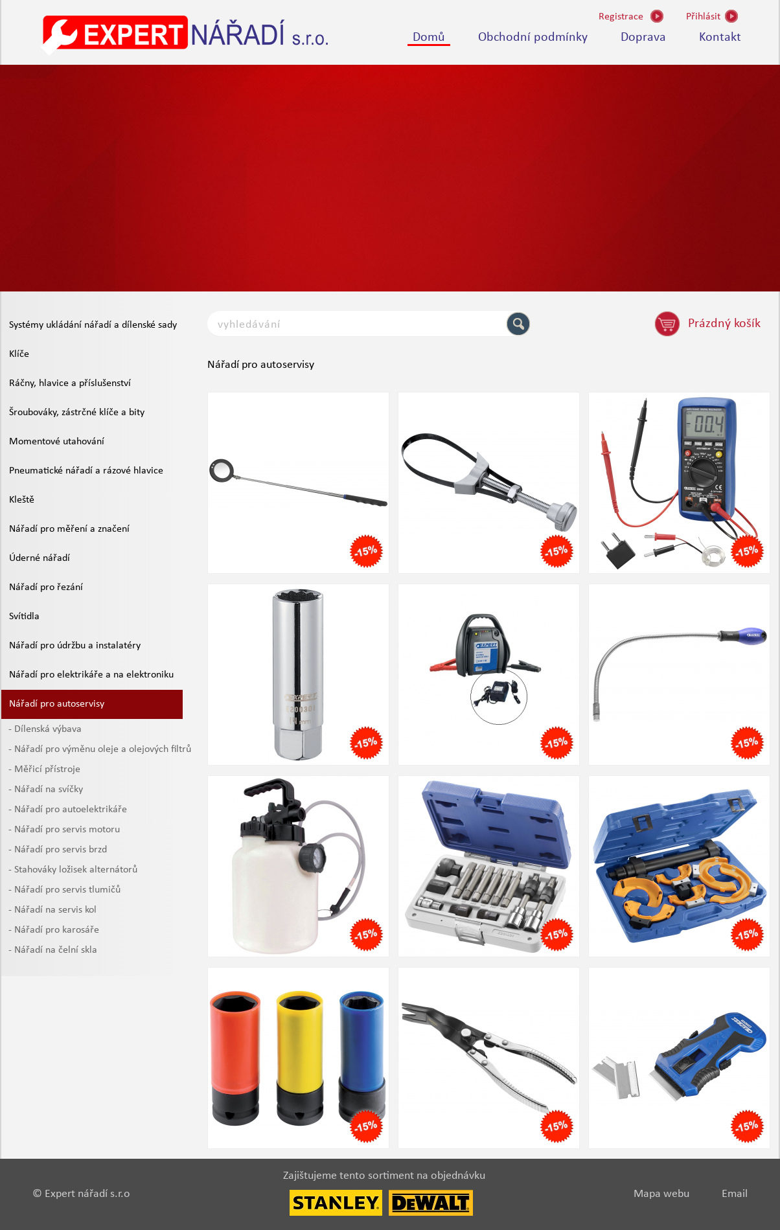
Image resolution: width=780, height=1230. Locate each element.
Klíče (19, 354)
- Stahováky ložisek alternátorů (72, 870)
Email (735, 1194)
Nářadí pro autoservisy (56, 704)
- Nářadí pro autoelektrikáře (67, 809)
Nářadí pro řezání (46, 587)
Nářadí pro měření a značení (69, 529)
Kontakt (720, 37)
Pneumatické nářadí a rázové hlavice (86, 471)
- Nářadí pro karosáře (53, 930)
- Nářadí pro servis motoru (64, 830)
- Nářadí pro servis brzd (57, 850)
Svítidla (24, 616)
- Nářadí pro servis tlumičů (64, 890)
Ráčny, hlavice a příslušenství (70, 383)
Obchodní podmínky (533, 37)
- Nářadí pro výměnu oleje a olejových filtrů (99, 749)
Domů (429, 37)
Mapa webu (661, 1194)
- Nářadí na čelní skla (52, 950)
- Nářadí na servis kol (52, 910)
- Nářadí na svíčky (45, 789)
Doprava (643, 37)
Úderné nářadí (39, 558)
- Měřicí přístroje (44, 769)
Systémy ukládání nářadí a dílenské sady (93, 325)
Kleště (21, 500)
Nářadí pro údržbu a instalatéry (75, 646)
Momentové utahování (56, 442)
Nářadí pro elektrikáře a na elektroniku (91, 675)
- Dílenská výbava (45, 729)
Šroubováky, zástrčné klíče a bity (76, 412)
